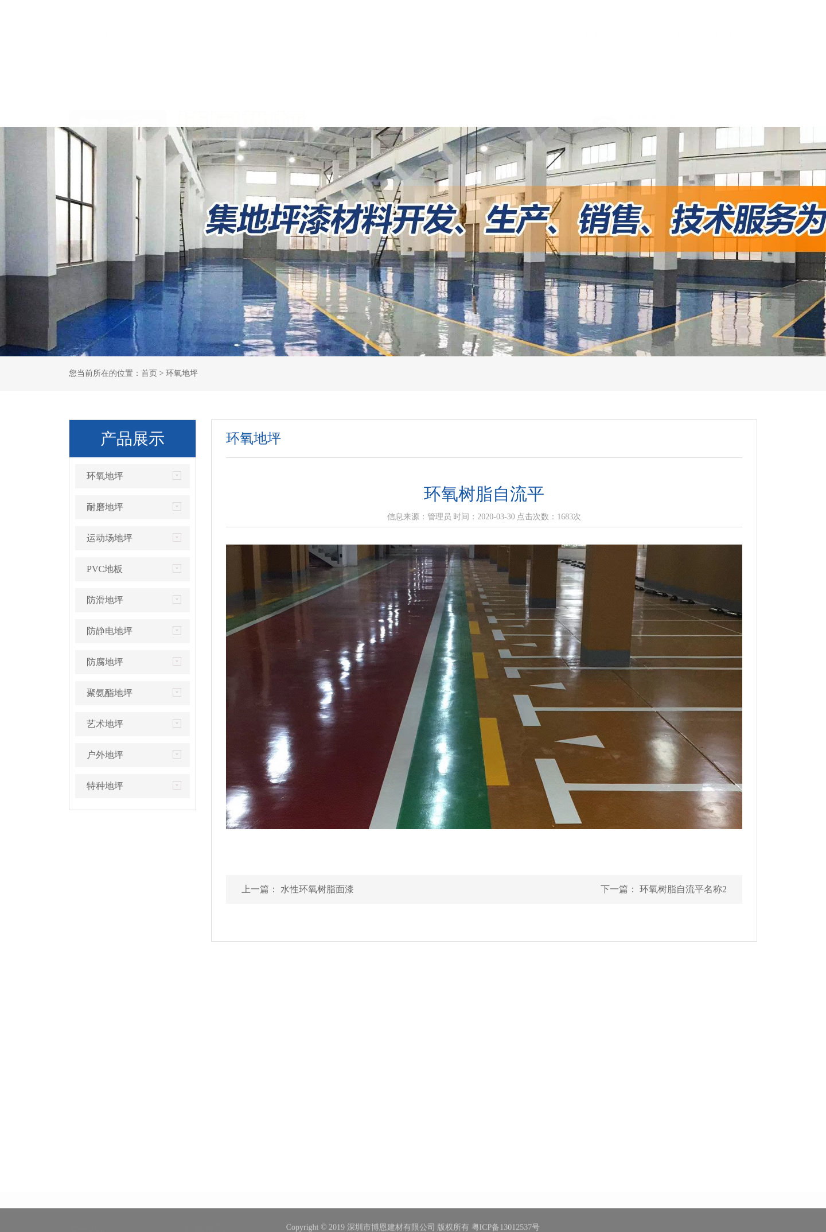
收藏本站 (592, 11)
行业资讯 (200, 1177)
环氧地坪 (105, 476)
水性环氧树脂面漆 (316, 889)
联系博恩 (741, 11)
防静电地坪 (110, 631)
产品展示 (370, 109)
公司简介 (85, 1160)
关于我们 (691, 11)
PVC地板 (105, 569)
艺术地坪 (105, 724)
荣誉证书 (284, 109)
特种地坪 (105, 786)
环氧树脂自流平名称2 (682, 889)
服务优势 (542, 109)
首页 (112, 109)
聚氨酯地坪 (110, 693)
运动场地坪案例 (326, 1194)
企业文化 (85, 1194)
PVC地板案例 (322, 1211)
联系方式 (85, 1211)
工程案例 (456, 109)
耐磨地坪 (105, 507)
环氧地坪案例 (322, 1160)
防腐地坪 (105, 662)
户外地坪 (105, 755)
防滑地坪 (105, 600)
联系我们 (714, 109)
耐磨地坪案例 (322, 1177)
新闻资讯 (628, 109)
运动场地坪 (110, 538)
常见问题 (200, 1194)
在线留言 (641, 11)
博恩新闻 (200, 1160)
